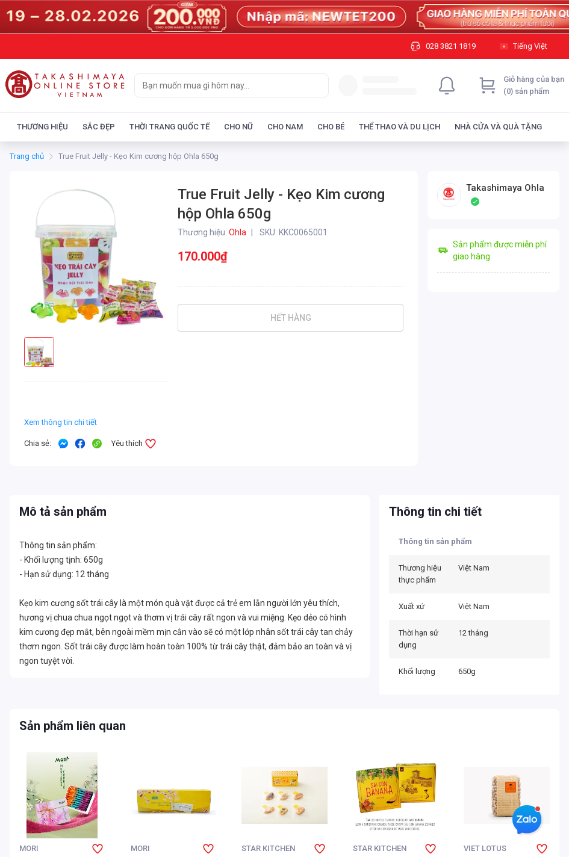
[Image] (284, 17)
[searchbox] (220, 85)
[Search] (317, 85)
